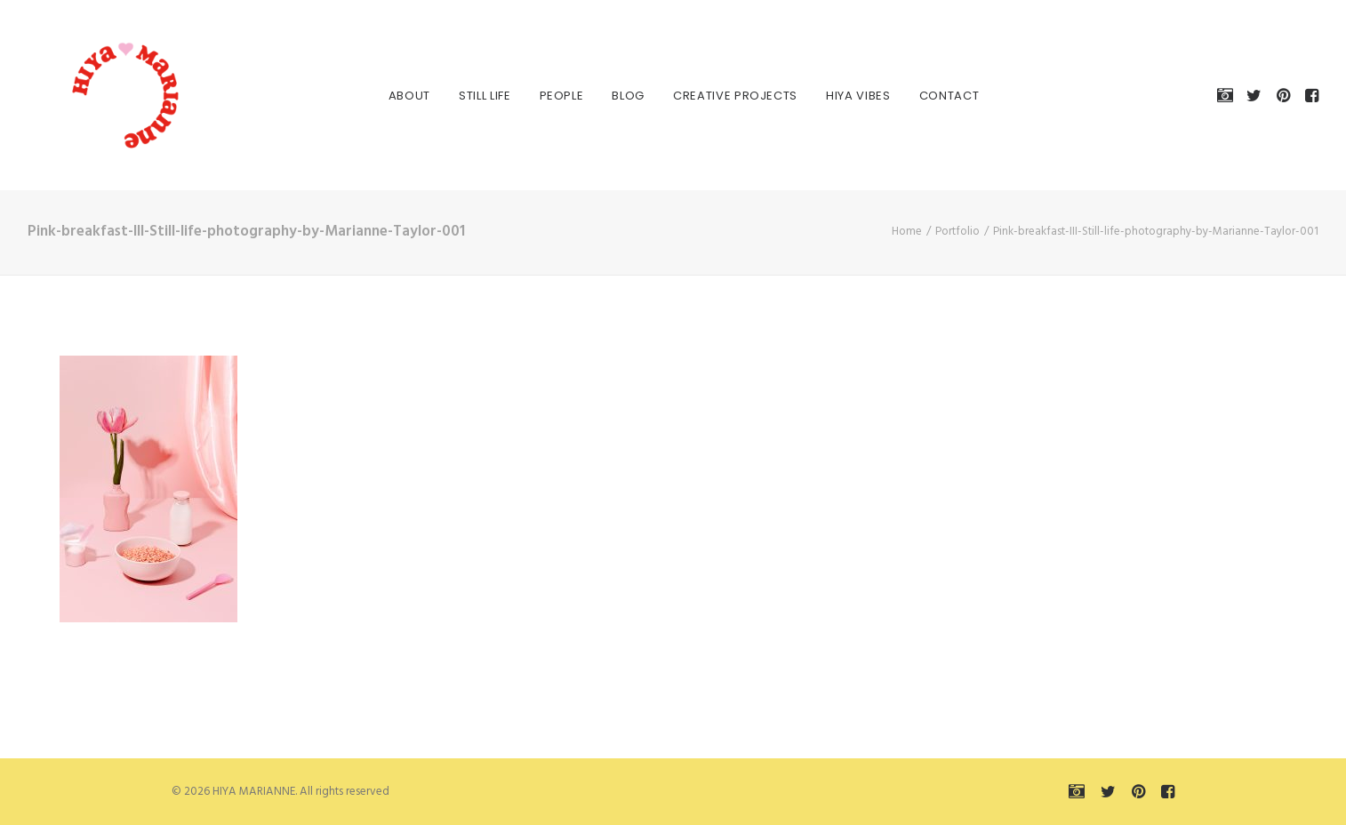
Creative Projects (724, 95)
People (551, 95)
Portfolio (957, 231)
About (399, 95)
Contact (939, 95)
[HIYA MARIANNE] (99, 95)
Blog (617, 95)
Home (907, 231)
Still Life (474, 95)
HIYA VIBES (847, 95)
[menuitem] (398, 95)
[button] (1228, 95)
